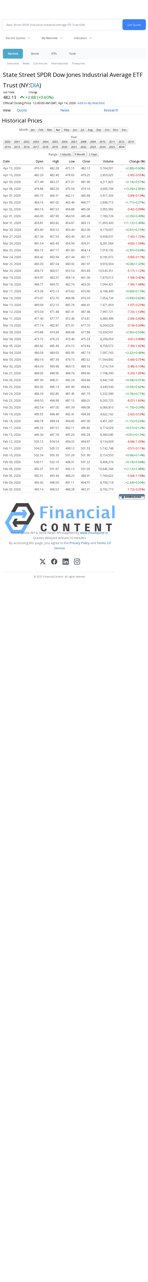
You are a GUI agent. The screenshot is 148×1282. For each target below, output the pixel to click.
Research (111, 110)
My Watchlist (49, 38)
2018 (45, 147)
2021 (74, 147)
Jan (33, 130)
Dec (124, 130)
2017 (36, 147)
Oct (107, 130)
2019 (55, 147)
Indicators (80, 38)
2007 (74, 141)
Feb (40, 130)
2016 (26, 147)
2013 (131, 141)
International (59, 63)
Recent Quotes (15, 38)
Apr (58, 130)
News (26, 63)
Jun (75, 130)
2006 (64, 141)
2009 (93, 141)
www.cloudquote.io (94, 532)
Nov (115, 130)
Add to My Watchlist (91, 103)
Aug (90, 130)
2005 (55, 141)
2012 (121, 141)
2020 (64, 147)
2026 (121, 147)
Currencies (40, 63)
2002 (26, 141)
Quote (22, 110)
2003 (36, 141)
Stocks (35, 53)
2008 (83, 141)
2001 (17, 141)
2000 (7, 141)
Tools (72, 53)
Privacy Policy (80, 543)
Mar (49, 130)
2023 (93, 147)
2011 (112, 141)
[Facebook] (54, 562)
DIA (34, 85)
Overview (13, 63)
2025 (112, 147)
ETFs (53, 53)
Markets (13, 53)
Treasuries (78, 63)
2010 (102, 141)
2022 (83, 147)
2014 (7, 147)
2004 (45, 141)
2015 (17, 147)
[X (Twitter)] (43, 562)
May (66, 130)
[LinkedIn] (66, 562)
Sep (98, 130)
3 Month (79, 154)
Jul (82, 130)
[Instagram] (77, 562)
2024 (102, 147)
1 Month (65, 154)
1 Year (93, 154)
